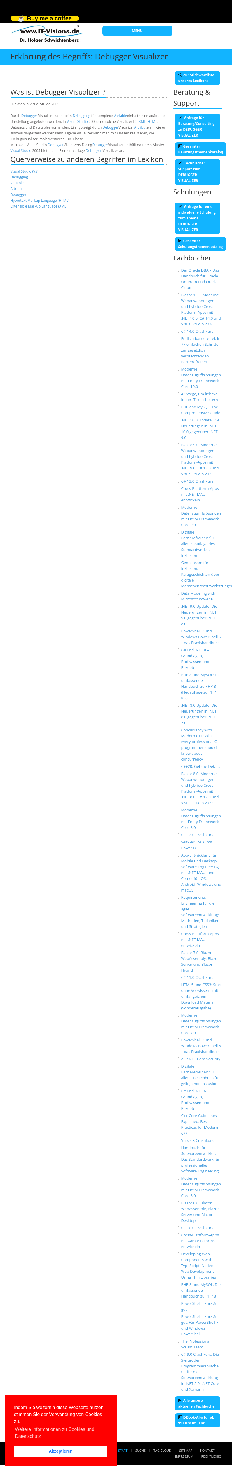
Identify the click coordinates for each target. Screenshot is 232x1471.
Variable (120, 115)
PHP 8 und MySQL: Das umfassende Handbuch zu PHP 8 (201, 1290)
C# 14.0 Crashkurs (197, 331)
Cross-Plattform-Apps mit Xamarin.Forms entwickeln (200, 1240)
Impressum (184, 1456)
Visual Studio (77, 121)
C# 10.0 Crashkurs (197, 1227)
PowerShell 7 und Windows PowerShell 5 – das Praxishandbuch (201, 636)
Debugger (29, 115)
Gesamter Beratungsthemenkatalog (200, 149)
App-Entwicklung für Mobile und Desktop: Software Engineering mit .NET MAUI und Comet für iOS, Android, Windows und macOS (201, 873)
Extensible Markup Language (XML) (39, 206)
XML (142, 121)
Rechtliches (211, 1456)
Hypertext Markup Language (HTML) (40, 200)
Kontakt (207, 1450)
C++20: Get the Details (200, 766)
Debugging (81, 115)
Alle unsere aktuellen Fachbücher (197, 1403)
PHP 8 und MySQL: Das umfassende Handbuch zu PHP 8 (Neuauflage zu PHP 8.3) (201, 686)
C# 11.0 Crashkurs (197, 977)
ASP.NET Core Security (200, 1058)
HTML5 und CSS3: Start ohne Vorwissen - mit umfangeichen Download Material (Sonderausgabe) (201, 996)
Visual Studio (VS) (25, 171)
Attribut (140, 127)
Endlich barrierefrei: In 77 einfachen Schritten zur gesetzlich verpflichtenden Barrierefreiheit (201, 350)
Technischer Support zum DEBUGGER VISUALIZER (191, 172)
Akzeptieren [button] (61, 1451)
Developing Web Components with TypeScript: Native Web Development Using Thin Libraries (198, 1265)
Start (123, 1450)
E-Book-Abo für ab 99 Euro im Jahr (196, 1420)
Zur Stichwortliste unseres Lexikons (196, 77)
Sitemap (185, 1450)
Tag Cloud (162, 1450)
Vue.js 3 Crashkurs (197, 1140)
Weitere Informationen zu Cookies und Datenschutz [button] (54, 1433)
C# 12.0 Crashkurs (197, 834)
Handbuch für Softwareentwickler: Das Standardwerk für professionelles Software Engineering (200, 1159)
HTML (152, 121)
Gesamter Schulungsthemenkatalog (200, 243)
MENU (137, 30)
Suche (140, 1450)
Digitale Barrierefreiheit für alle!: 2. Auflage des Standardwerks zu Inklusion (198, 543)
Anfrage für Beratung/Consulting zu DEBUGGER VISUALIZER (196, 126)
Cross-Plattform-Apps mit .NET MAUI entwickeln (200, 494)
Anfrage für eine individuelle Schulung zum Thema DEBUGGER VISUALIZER (197, 218)
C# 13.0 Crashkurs (197, 481)
